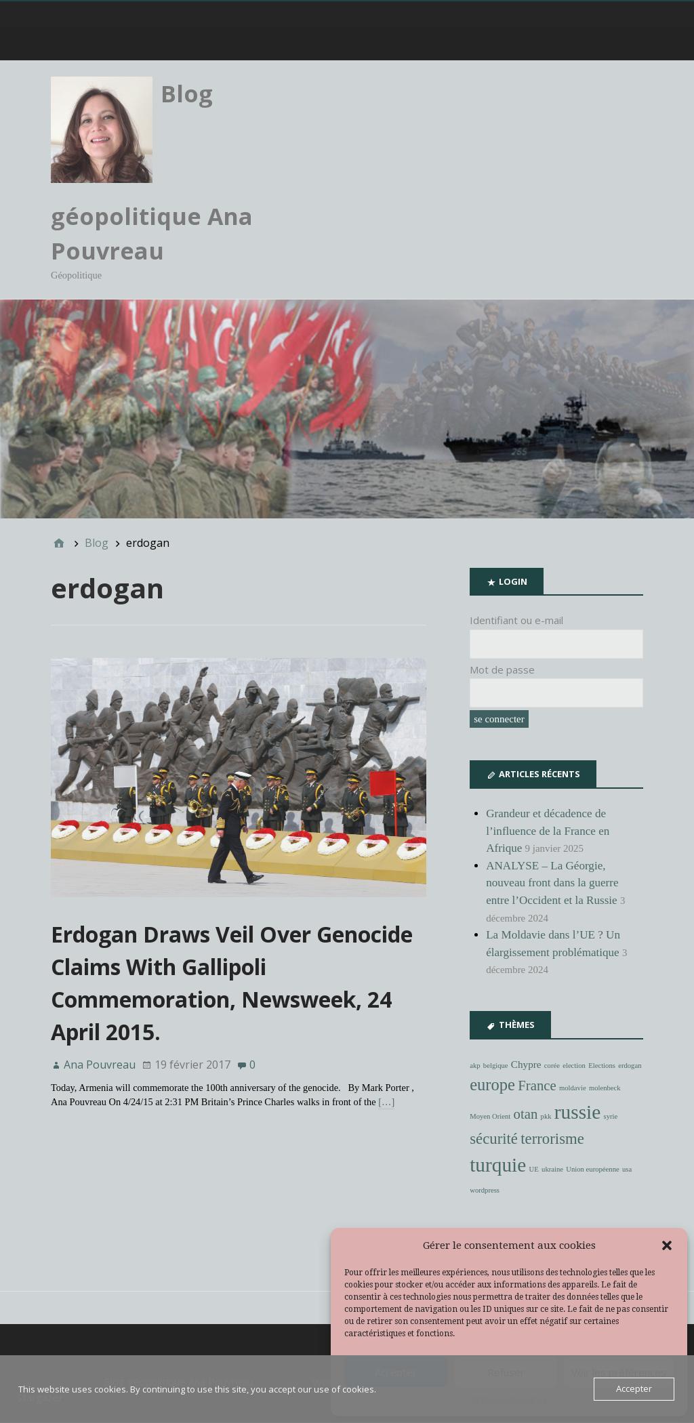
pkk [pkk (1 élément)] (546, 1116)
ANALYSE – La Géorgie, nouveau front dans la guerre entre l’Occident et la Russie (552, 883)
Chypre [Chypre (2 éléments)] (526, 1064)
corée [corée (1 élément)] (552, 1065)
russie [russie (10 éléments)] (577, 1112)
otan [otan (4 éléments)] (526, 1114)
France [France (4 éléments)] (537, 1086)
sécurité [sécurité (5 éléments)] (494, 1138)
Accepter (634, 1389)
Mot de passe (502, 669)
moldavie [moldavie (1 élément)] (572, 1088)
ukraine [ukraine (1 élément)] (552, 1170)
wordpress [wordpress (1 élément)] (484, 1191)
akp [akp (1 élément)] (475, 1065)
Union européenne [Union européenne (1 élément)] (592, 1170)
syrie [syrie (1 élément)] (611, 1116)
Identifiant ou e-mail (516, 620)
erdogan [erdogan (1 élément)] (629, 1065)
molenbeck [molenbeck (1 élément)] (605, 1088)
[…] (386, 1102)
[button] (667, 1245)
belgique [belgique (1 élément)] (495, 1065)
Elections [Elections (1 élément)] (601, 1065)
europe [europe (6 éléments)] (492, 1085)
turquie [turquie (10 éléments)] (498, 1165)
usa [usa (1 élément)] (627, 1170)
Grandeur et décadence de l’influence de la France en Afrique (547, 830)
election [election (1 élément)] (574, 1065)
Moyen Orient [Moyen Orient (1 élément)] (490, 1116)
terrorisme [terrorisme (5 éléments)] (552, 1138)
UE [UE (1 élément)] (534, 1170)
